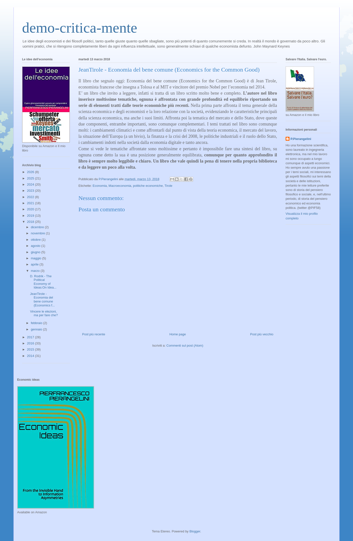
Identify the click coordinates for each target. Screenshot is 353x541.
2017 (31, 337)
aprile (35, 264)
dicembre (38, 227)
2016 (31, 343)
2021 (31, 203)
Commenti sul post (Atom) (184, 345)
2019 (31, 215)
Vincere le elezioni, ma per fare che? (44, 313)
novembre (38, 233)
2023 (31, 190)
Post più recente (93, 334)
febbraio (37, 323)
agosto (36, 246)
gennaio (37, 329)
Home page (177, 334)
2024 (31, 184)
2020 (31, 209)
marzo (36, 271)
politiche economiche (148, 186)
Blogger (194, 531)
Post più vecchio (261, 334)
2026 (31, 172)
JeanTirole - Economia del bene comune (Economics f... (42, 299)
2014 (31, 356)
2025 (31, 178)
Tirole (168, 186)
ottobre (36, 239)
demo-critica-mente (79, 28)
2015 (31, 349)
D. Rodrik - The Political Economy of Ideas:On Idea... (43, 281)
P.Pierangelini (300, 139)
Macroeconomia (120, 186)
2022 (31, 197)
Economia (100, 186)
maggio (36, 258)
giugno (36, 252)
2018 (31, 222)
